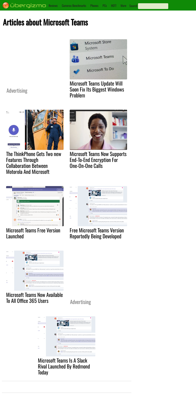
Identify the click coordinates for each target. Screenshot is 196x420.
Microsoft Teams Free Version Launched (33, 233)
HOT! (113, 5)
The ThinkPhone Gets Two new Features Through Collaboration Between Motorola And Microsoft (33, 162)
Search (133, 5)
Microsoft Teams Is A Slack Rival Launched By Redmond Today (64, 366)
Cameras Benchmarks (74, 5)
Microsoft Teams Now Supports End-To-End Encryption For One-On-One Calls (98, 159)
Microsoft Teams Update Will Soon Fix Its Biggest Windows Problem (97, 89)
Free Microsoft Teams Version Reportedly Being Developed (97, 233)
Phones (94, 5)
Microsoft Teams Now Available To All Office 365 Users (34, 297)
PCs (105, 5)
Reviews (53, 5)
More (123, 5)
